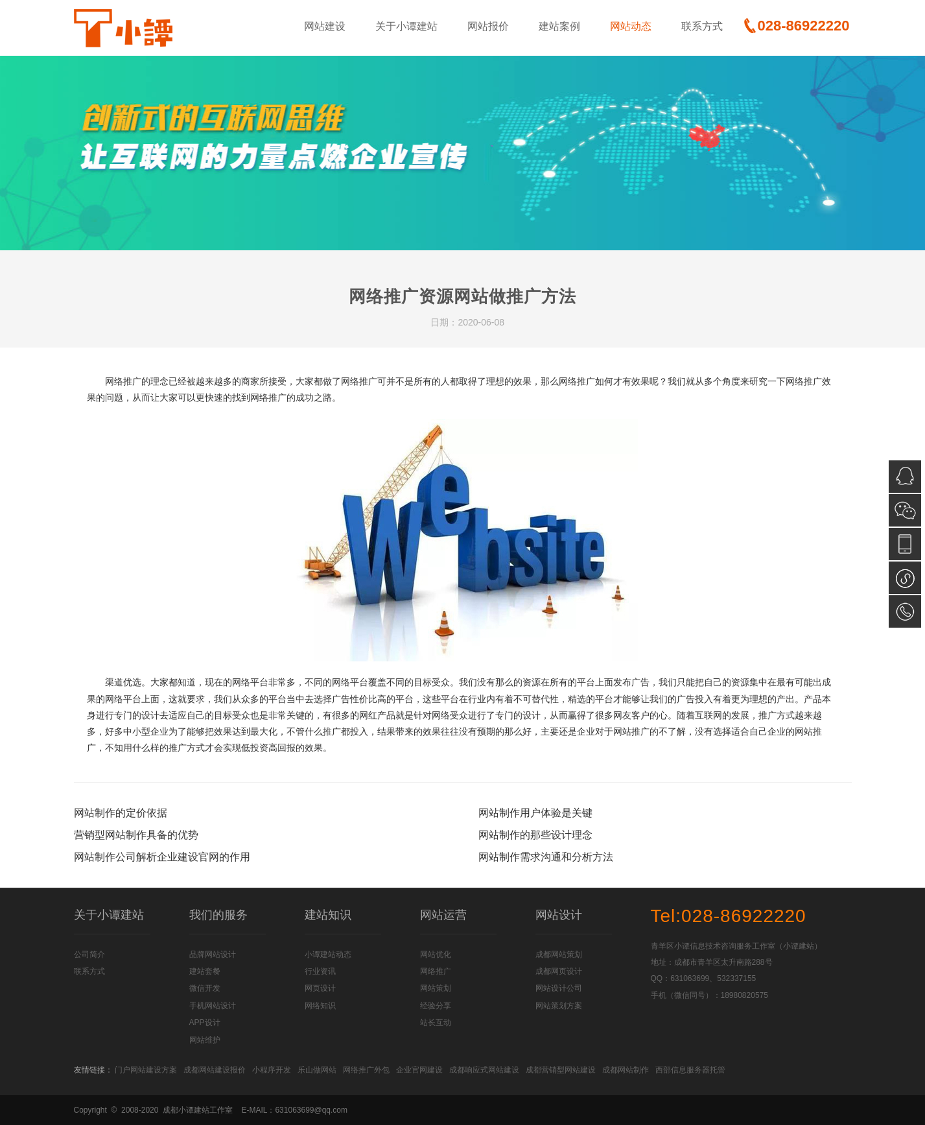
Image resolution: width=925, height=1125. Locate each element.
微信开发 (204, 988)
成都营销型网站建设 (561, 1069)
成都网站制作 (625, 1069)
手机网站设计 (212, 1005)
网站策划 (435, 988)
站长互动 (435, 1022)
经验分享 (435, 1005)
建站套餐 (204, 971)
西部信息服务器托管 (690, 1069)
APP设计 (204, 1022)
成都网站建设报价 (214, 1069)
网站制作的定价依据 (120, 812)
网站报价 (488, 26)
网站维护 (204, 1040)
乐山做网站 (317, 1069)
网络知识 (320, 1005)
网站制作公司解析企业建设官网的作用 (162, 856)
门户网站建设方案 (146, 1069)
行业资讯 (320, 971)
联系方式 (702, 26)
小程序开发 (271, 1069)
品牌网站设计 (212, 954)
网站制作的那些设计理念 (535, 834)
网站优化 (435, 954)
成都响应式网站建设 (484, 1069)
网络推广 (435, 971)
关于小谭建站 (406, 26)
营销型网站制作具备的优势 (136, 834)
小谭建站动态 (328, 954)
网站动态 (630, 26)
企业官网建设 (419, 1069)
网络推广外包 (366, 1069)
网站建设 (324, 26)
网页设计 (320, 988)
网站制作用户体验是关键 (535, 812)
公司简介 (89, 954)
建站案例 (559, 26)
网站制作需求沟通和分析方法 (545, 856)
